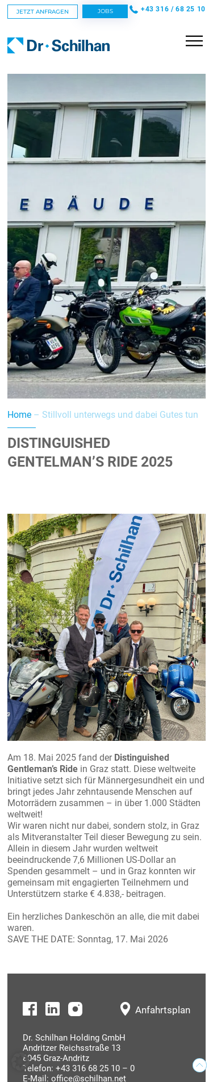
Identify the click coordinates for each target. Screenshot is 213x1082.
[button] (20, 1061)
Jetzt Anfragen (42, 11)
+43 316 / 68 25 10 (173, 9)
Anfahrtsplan (162, 1010)
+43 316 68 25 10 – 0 (95, 1068)
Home (19, 414)
